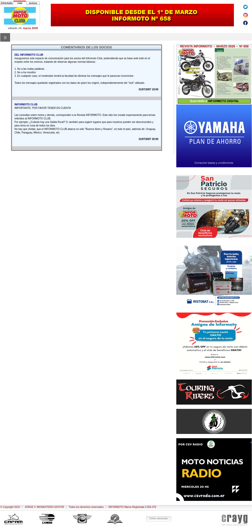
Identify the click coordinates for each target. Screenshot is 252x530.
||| (5, 37)
